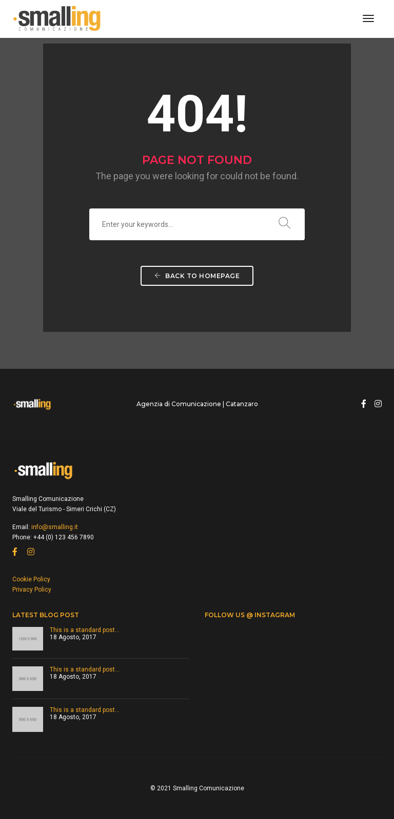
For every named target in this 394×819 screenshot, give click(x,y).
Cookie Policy (31, 579)
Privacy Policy (31, 589)
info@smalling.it (54, 527)
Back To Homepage (197, 276)
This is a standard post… (85, 630)
